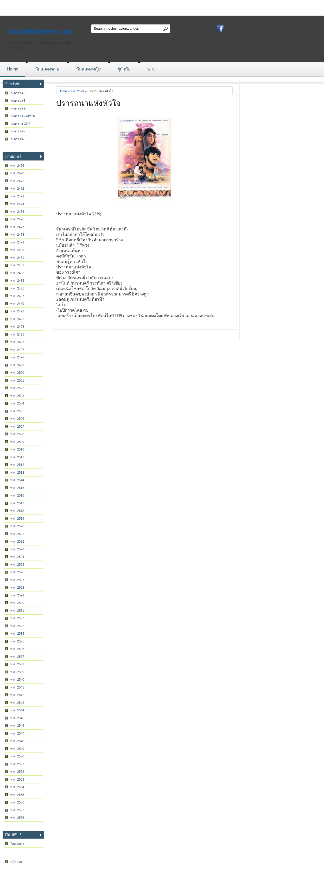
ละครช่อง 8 (18, 100)
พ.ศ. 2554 (17, 787)
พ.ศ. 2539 (17, 672)
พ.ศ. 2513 (17, 472)
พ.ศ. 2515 (17, 488)
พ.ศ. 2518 (17, 511)
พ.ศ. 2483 (17, 273)
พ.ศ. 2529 (17, 595)
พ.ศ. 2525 (17, 565)
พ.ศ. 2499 (17, 365)
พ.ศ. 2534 (17, 633)
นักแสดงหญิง (88, 69)
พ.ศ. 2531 (17, 611)
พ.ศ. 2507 (17, 426)
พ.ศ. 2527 (17, 580)
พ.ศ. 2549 (17, 749)
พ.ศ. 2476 (17, 219)
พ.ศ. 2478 (17, 234)
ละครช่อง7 (17, 139)
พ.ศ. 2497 (17, 350)
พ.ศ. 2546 (17, 726)
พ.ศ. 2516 (17, 495)
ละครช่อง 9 (18, 108)
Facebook (17, 844)
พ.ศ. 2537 (17, 657)
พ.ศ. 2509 (17, 442)
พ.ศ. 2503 (17, 396)
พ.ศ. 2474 (17, 204)
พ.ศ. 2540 (17, 679)
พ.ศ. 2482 (17, 265)
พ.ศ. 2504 (17, 403)
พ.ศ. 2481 (17, 258)
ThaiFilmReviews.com (40, 31)
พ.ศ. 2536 (17, 649)
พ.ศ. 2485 (17, 288)
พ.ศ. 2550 (17, 756)
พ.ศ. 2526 (17, 572)
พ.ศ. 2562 (17, 810)
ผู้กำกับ (124, 69)
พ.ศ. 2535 (17, 641)
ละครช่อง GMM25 (22, 116)
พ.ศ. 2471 (17, 181)
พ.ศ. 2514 (17, 480)
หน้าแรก (16, 862)
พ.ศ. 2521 (17, 534)
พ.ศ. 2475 (17, 212)
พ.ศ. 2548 (17, 741)
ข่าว (151, 69)
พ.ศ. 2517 (17, 503)
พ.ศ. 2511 (17, 457)
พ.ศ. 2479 (17, 242)
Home (12, 69)
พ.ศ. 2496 (17, 342)
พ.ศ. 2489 (17, 304)
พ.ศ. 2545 (17, 718)
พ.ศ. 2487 (17, 296)
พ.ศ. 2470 (17, 173)
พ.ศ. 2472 (17, 188)
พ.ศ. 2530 (17, 603)
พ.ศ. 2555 (17, 795)
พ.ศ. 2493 (17, 319)
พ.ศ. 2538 (17, 664)
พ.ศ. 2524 (17, 557)
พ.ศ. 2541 (17, 687)
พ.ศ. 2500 (17, 373)
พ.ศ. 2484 (17, 280)
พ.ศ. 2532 (17, 618)
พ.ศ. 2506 (17, 419)
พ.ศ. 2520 (17, 526)
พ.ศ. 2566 (17, 818)
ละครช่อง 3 (18, 93)
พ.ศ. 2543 (17, 703)
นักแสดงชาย (47, 69)
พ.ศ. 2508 (17, 434)
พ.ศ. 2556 (17, 802)
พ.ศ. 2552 (17, 772)
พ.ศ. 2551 (17, 764)
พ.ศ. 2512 (17, 465)
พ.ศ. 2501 (17, 380)
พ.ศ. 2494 (17, 327)
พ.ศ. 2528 (17, 587)
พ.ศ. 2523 (17, 549)
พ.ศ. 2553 (17, 779)
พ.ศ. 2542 (17, 695)
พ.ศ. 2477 (17, 227)
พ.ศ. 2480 (17, 250)
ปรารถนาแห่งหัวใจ (88, 102)
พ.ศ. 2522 (17, 541)
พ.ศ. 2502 (17, 388)
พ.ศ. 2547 (17, 733)
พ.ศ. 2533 (17, 626)
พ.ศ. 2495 (17, 334)
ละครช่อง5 (17, 131)
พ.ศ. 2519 (17, 518)
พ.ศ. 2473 (17, 196)
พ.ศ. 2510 (17, 449)
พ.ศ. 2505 (17, 411)
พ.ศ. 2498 (17, 357)
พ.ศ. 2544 (17, 710)
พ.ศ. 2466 (17, 166)
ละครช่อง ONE (20, 124)
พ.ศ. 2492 (17, 311)
